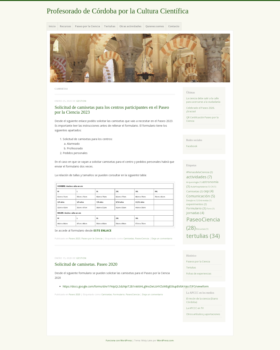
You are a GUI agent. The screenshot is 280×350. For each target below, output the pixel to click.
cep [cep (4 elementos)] (209, 191)
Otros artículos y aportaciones (203, 314)
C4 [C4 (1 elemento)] (213, 186)
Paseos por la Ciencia (198, 261)
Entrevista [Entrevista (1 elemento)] (205, 200)
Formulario (119, 294)
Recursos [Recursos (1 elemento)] (202, 229)
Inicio (52, 26)
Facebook (191, 146)
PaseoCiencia (142, 238)
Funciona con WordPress (119, 340)
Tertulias (109, 26)
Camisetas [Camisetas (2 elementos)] (194, 191)
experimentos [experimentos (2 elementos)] (196, 204)
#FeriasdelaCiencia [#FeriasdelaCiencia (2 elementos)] (199, 172)
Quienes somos (154, 26)
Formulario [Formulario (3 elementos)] (196, 208)
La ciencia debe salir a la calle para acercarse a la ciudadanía (203, 100)
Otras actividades (130, 26)
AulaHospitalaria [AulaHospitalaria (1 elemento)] (200, 186)
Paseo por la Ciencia (87, 26)
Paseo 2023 (74, 238)
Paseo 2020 (74, 294)
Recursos (65, 26)
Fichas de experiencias (198, 273)
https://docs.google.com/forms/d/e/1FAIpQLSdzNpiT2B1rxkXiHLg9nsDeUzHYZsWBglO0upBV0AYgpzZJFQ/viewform (136, 286)
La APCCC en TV (195, 308)
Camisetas (128, 238)
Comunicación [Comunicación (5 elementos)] (200, 196)
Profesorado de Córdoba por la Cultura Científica (118, 11)
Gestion (81, 100)
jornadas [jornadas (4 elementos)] (195, 213)
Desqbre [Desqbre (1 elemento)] (192, 200)
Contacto (173, 26)
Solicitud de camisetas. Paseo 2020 (86, 264)
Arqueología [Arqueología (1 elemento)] (194, 182)
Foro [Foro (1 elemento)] (210, 208)
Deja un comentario (161, 238)
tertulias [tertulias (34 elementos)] (203, 236)
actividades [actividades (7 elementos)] (199, 176)
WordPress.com (165, 340)
